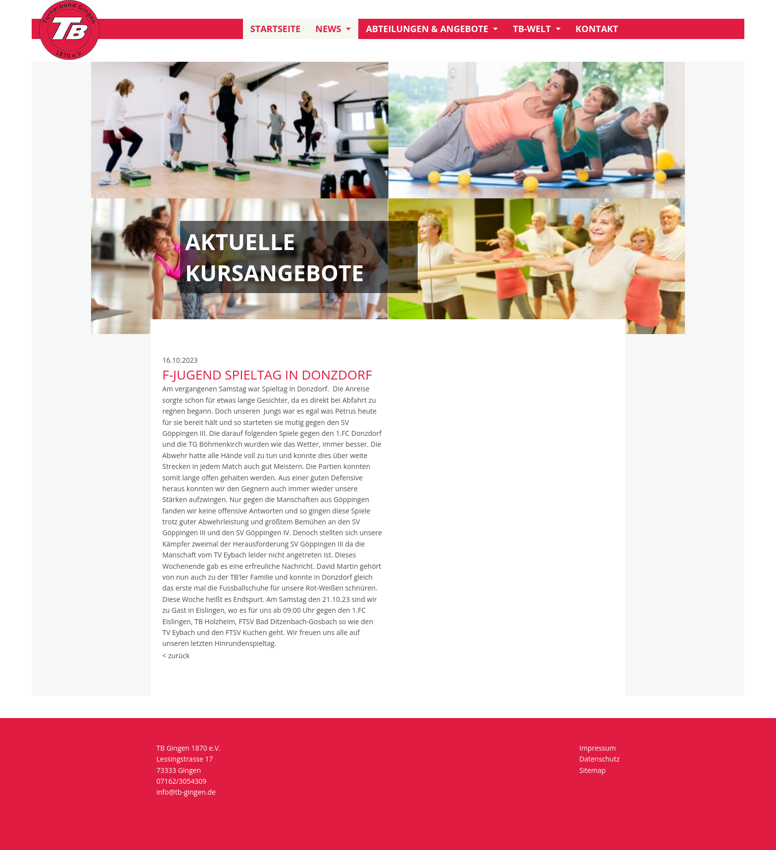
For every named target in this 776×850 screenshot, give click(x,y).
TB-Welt (531, 29)
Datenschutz (600, 759)
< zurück (176, 655)
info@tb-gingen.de (186, 792)
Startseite (275, 29)
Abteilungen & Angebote (427, 29)
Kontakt (597, 29)
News (328, 29)
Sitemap (593, 770)
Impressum (598, 748)
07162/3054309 (181, 781)
